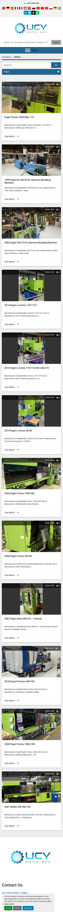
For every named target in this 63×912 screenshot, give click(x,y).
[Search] (26, 42)
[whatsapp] (37, 13)
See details (10, 136)
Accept (8, 908)
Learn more (28, 908)
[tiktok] (33, 13)
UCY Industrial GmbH (15, 893)
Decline (17, 908)
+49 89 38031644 (32, 3)
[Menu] (27, 50)
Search (56, 42)
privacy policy (9, 904)
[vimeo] (30, 13)
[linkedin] (26, 13)
